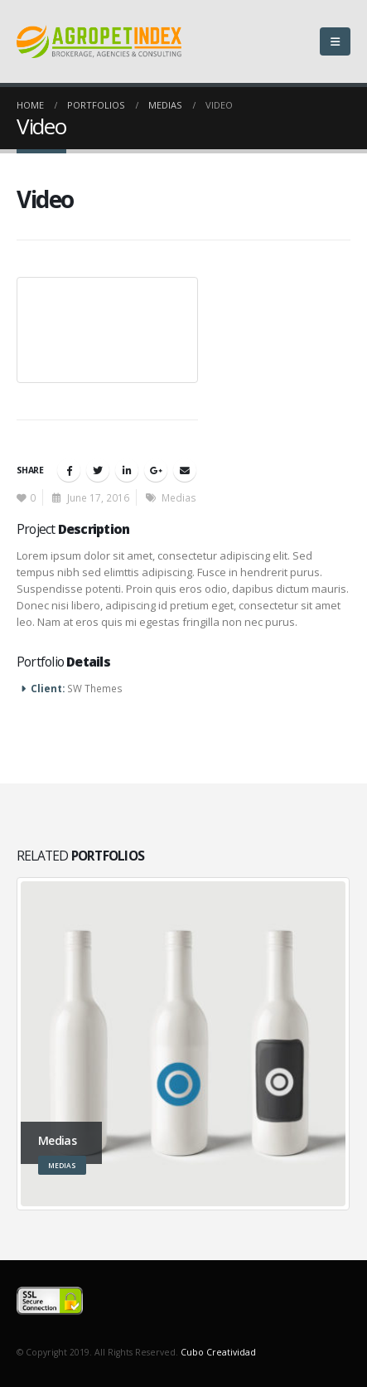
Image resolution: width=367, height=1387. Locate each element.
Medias (179, 497)
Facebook (68, 470)
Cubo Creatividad (218, 1352)
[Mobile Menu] (335, 41)
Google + (155, 470)
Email (184, 470)
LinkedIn (126, 470)
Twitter (97, 470)
